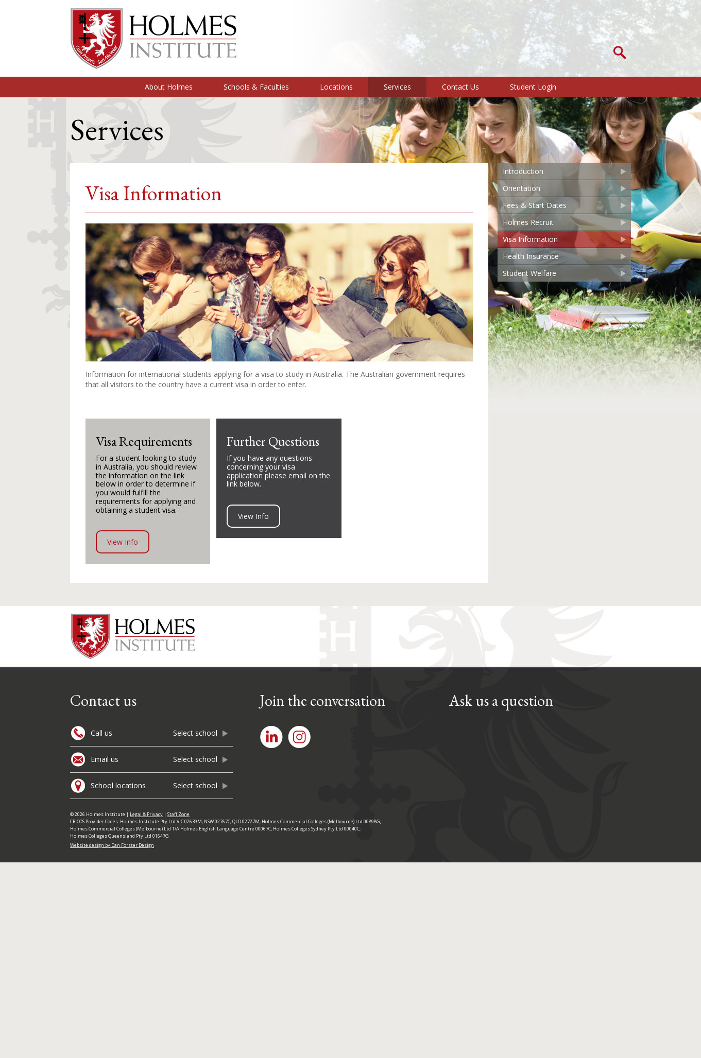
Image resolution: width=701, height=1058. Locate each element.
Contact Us (460, 87)
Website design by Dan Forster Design (112, 845)
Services (397, 87)
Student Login (533, 87)
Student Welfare (529, 273)
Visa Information (530, 239)
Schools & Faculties (256, 87)
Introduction (523, 171)
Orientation (521, 188)
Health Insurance (531, 256)
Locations (336, 87)
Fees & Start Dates (535, 205)
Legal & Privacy (146, 814)
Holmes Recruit (528, 222)
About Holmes (169, 87)
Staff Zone (178, 814)
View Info (122, 542)
